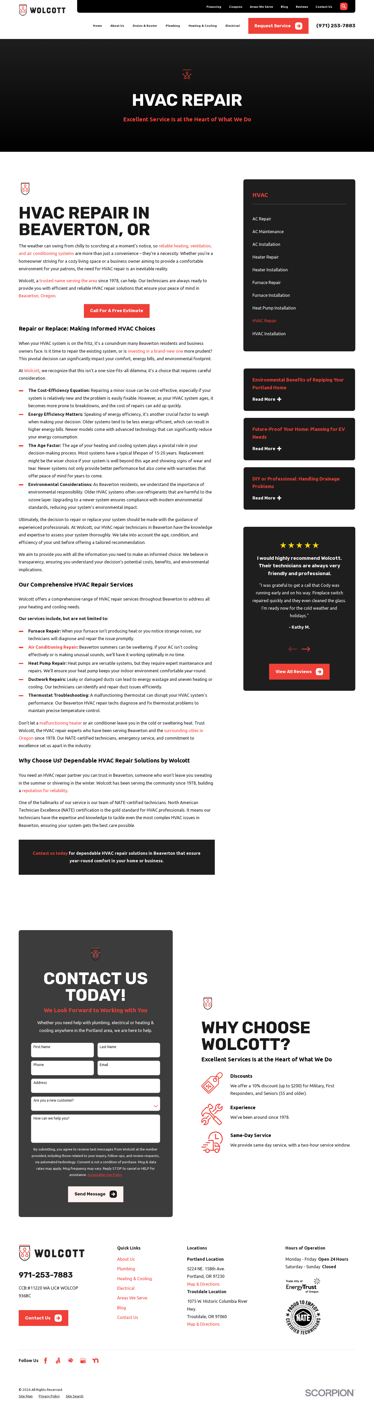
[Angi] (58, 1361)
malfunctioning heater (60, 723)
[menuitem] (299, 219)
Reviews (302, 6)
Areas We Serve (261, 6)
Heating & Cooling (134, 1278)
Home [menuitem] (97, 25)
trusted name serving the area (68, 280)
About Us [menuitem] (117, 25)
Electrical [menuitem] (232, 25)
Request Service (278, 26)
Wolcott (31, 370)
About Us (126, 1259)
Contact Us (324, 6)
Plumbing (126, 1268)
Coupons (235, 6)
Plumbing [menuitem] (173, 25)
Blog (284, 6)
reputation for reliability (44, 790)
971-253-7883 (46, 1275)
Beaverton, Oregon (37, 295)
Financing (213, 6)
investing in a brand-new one (155, 351)
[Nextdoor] (95, 1361)
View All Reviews (299, 671)
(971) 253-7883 (335, 26)
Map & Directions (203, 1284)
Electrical (126, 1288)
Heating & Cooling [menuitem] (203, 25)
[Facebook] (46, 1361)
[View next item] (306, 649)
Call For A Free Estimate (116, 310)
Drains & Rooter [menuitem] (145, 25)
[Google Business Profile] (83, 1361)
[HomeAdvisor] (71, 1361)
